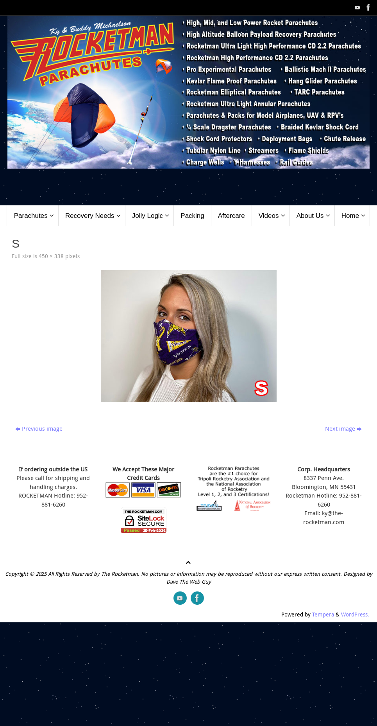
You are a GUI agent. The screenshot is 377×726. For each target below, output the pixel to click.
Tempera (323, 614)
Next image (343, 428)
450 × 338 (51, 256)
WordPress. (355, 614)
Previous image (39, 428)
